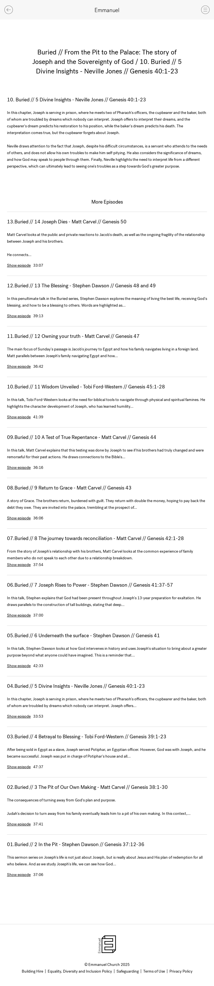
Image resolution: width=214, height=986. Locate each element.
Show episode (19, 265)
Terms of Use (154, 971)
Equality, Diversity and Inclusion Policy (80, 971)
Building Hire (32, 971)
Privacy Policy (181, 971)
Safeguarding (127, 971)
